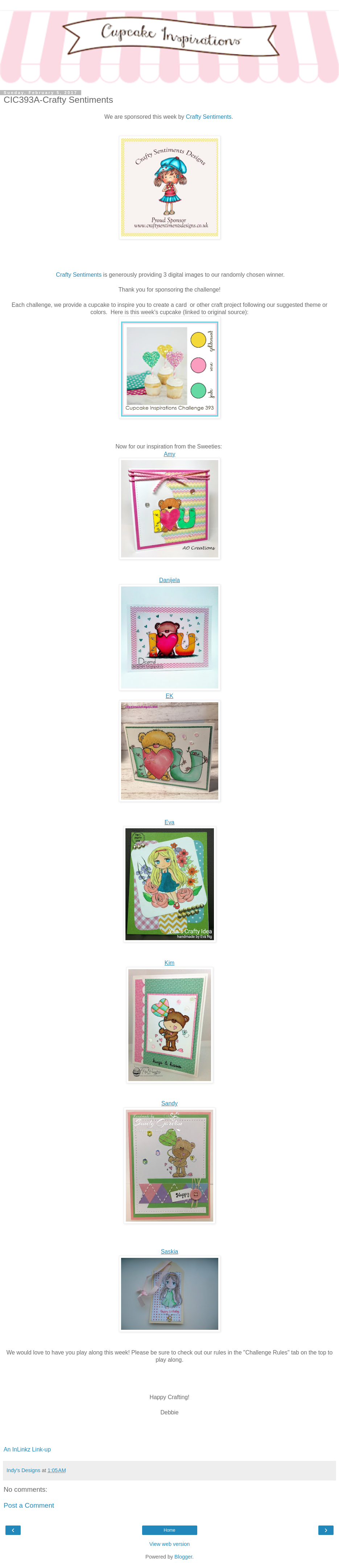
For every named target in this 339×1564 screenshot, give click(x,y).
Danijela (169, 580)
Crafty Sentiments (209, 117)
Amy (169, 454)
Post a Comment (29, 1505)
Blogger (183, 1557)
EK (169, 696)
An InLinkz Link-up (27, 1449)
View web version (169, 1544)
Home (169, 1530)
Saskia (169, 1251)
